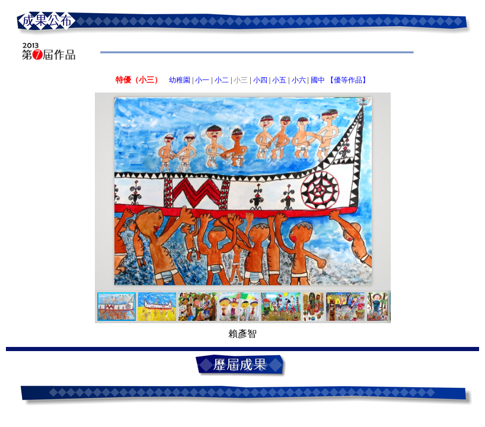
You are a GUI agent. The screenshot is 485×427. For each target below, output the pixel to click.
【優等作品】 (348, 80)
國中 (318, 80)
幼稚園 (179, 80)
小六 (299, 80)
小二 (222, 80)
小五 (279, 80)
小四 (260, 80)
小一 (202, 80)
